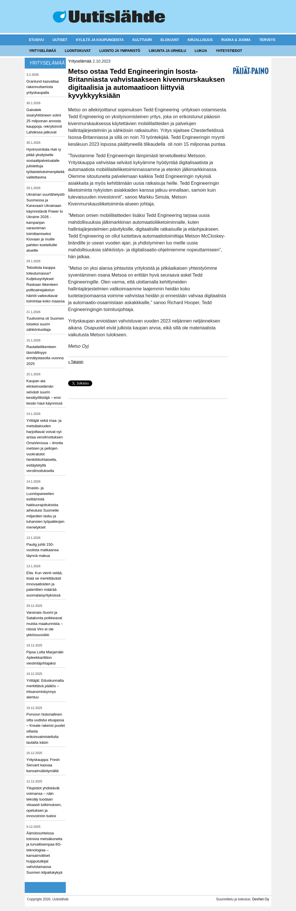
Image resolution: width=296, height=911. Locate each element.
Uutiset (60, 40)
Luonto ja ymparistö (119, 51)
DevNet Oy (260, 899)
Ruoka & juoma (236, 40)
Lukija (201, 51)
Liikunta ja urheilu (167, 51)
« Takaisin (75, 362)
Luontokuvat (78, 51)
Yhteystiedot (229, 51)
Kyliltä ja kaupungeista (100, 40)
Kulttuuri (142, 40)
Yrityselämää (42, 51)
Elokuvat (169, 40)
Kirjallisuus (200, 40)
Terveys (267, 40)
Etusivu (36, 40)
